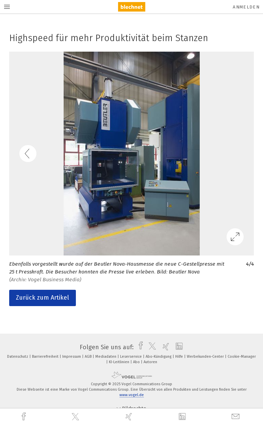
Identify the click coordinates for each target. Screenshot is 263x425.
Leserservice (131, 356)
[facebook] (24, 416)
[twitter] (76, 417)
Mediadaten (106, 356)
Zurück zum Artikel (42, 297)
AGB (89, 356)
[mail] (236, 416)
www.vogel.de (131, 395)
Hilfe (179, 356)
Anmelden (246, 7)
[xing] (129, 416)
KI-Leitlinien (119, 362)
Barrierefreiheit (46, 356)
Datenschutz (18, 356)
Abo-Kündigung (159, 356)
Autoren (150, 362)
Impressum (72, 356)
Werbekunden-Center (206, 356)
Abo (137, 362)
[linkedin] (183, 416)
